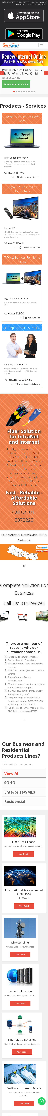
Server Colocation (20, 991)
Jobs (34, 4)
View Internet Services (28, 177)
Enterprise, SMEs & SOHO (22, 328)
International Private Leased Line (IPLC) (24, 892)
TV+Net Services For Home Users (22, 259)
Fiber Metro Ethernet (22, 1039)
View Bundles (32, 317)
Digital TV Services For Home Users (22, 189)
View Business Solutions (27, 384)
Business (43, 2)
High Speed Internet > (16, 157)
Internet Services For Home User (22, 119)
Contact (28, 4)
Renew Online (33, 2)
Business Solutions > (15, 364)
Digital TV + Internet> (16, 298)
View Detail (23, 854)
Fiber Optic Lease (23, 842)
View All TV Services (29, 247)
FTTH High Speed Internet (20, 449)
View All (11, 773)
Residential (20, 4)
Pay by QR (42, 4)
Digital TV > (10, 228)
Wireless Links (20, 942)
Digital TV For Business (18, 461)
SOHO (9, 782)
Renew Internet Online (16, 84)
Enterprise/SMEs (19, 792)
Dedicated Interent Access (24, 1088)
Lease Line (25, 453)
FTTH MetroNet (29, 457)
